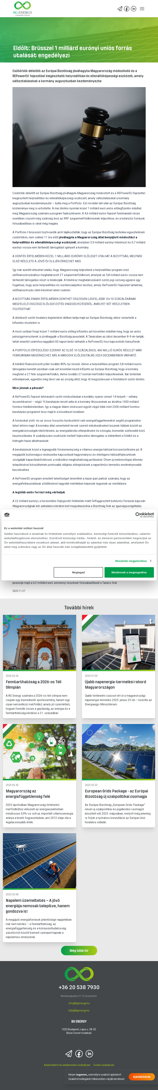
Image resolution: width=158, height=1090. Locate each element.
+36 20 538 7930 (79, 987)
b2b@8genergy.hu (79, 1010)
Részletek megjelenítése (131, 560)
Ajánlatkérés (142, 1077)
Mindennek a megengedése (129, 572)
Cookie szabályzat (103, 1065)
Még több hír (79, 951)
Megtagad (78, 572)
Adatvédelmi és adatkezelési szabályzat (67, 1065)
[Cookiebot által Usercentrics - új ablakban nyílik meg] (138, 515)
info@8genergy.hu (79, 1003)
